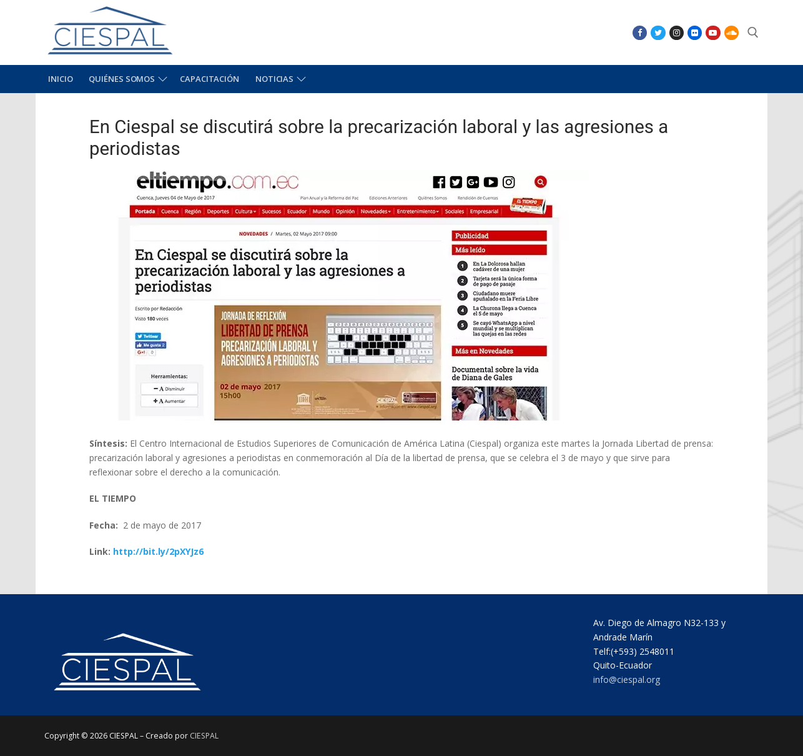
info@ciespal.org (626, 679)
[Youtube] (713, 33)
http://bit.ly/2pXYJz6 (158, 551)
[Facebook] (640, 33)
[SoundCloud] (731, 33)
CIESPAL (204, 735)
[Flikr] (694, 33)
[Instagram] (676, 33)
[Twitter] (658, 33)
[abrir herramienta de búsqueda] (753, 32)
